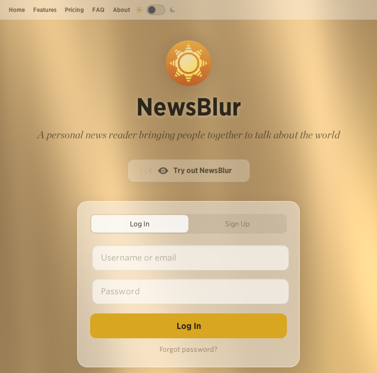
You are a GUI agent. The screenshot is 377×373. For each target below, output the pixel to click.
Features (44, 9)
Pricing (74, 9)
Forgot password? (189, 349)
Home (17, 9)
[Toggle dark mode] (156, 10)
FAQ (98, 9)
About (121, 9)
